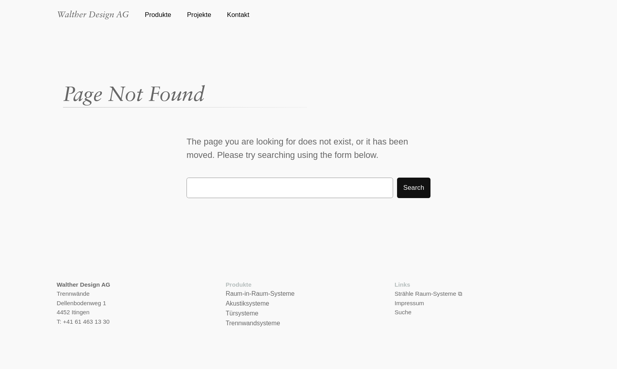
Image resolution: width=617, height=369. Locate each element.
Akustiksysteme (247, 303)
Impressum (409, 303)
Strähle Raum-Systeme (425, 293)
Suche (403, 312)
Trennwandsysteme (252, 323)
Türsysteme (241, 313)
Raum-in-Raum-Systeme (259, 293)
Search (413, 187)
